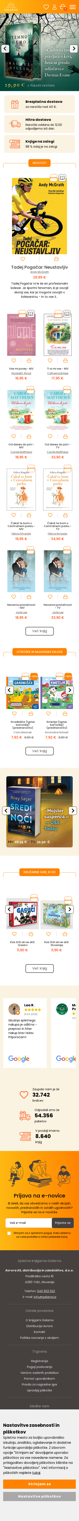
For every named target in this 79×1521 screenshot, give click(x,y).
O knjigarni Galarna (40, 1320)
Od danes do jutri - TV (58, 445)
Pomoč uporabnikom (39, 1379)
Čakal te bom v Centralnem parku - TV (57, 526)
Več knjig (39, 631)
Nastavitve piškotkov (39, 1496)
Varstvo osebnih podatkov (39, 1373)
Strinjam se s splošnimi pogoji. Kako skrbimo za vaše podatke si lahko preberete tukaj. (42, 1235)
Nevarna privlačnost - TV (58, 606)
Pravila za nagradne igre (39, 1384)
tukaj (36, 1472)
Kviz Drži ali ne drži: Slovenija (56, 943)
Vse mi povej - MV (21, 369)
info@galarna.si (45, 1297)
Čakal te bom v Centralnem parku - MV (21, 526)
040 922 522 (46, 1291)
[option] (39, 52)
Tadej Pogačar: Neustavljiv (39, 267)
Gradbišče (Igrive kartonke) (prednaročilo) (23, 725)
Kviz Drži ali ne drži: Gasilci (22, 943)
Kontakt (39, 1332)
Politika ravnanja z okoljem (39, 1338)
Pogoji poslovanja (39, 1367)
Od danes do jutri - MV (21, 445)
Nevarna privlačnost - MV (21, 606)
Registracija (39, 1361)
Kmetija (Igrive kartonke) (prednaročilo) (56, 725)
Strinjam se (39, 1484)
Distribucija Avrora (39, 1326)
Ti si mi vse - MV (57, 369)
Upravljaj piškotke (39, 1390)
